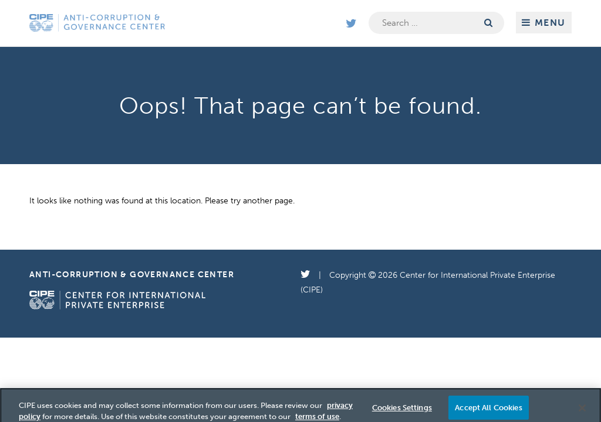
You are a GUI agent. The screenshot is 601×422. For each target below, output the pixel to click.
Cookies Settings (402, 410)
